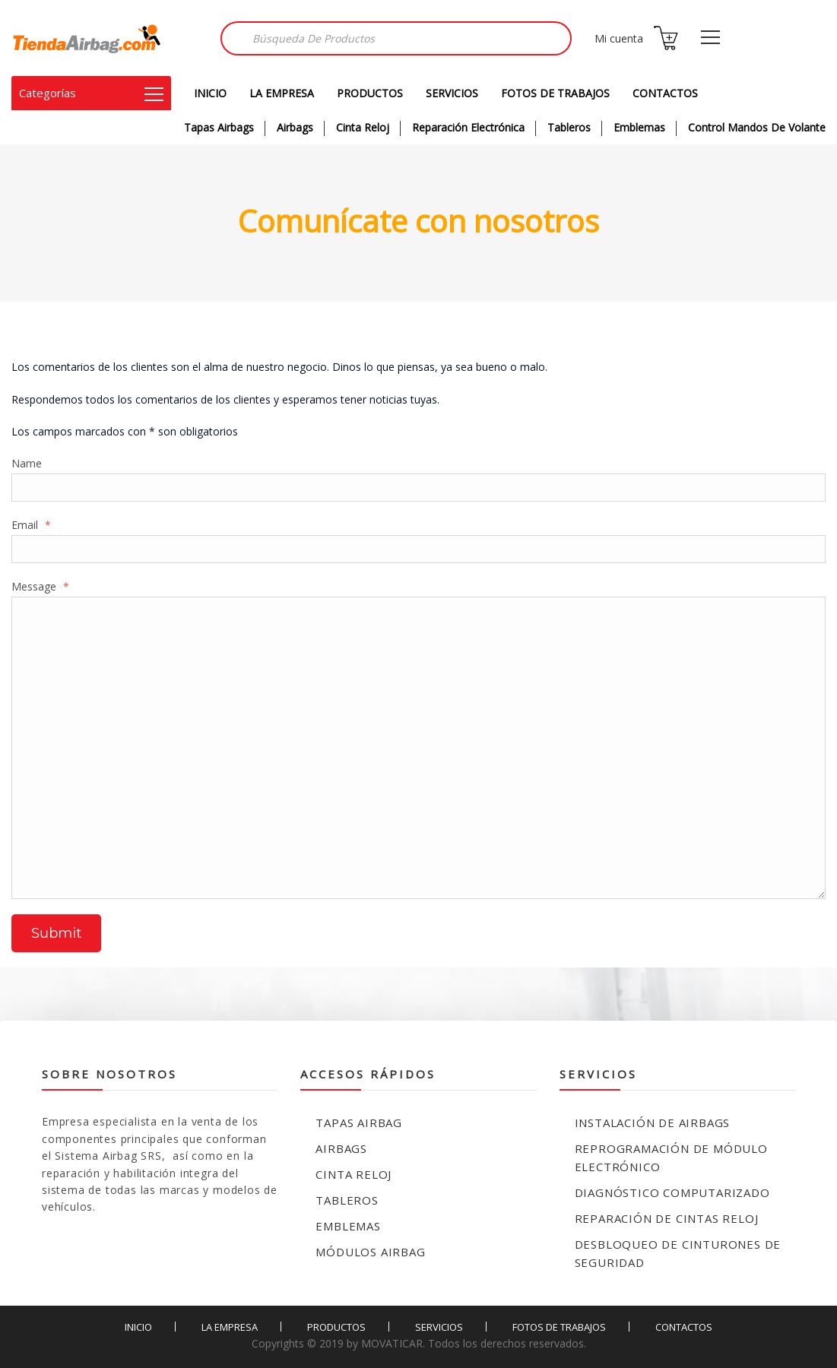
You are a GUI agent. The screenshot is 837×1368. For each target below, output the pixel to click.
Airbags (295, 127)
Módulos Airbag (370, 1251)
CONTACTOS (665, 93)
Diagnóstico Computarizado (672, 1192)
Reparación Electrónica (468, 127)
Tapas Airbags (219, 127)
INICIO (210, 93)
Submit (56, 933)
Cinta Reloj (362, 127)
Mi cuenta (618, 38)
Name (26, 463)
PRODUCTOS (370, 93)
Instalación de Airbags (653, 1122)
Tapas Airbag (358, 1122)
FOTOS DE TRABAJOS (555, 93)
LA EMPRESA (281, 93)
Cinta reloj (353, 1174)
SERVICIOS (452, 93)
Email (31, 525)
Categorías (91, 92)
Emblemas (639, 127)
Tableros (569, 127)
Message (40, 586)
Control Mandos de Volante (757, 127)
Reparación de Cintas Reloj (667, 1218)
